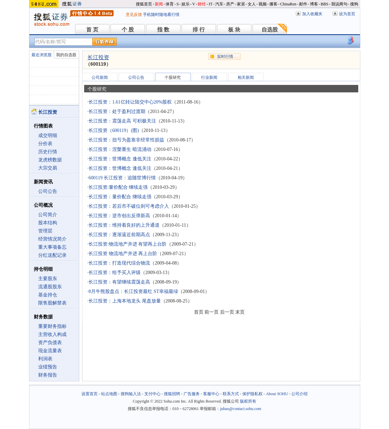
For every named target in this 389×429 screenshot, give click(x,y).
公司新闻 (100, 77)
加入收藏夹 (312, 14)
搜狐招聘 (172, 393)
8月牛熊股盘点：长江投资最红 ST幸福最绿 (133, 291)
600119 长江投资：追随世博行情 (122, 177)
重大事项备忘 (52, 247)
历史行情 (47, 151)
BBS (325, 4)
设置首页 (89, 393)
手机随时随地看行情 (161, 14)
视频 (263, 4)
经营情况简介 (52, 239)
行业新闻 (209, 77)
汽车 (219, 4)
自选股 (270, 29)
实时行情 (225, 56)
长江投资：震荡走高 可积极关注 (122, 120)
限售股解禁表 (52, 303)
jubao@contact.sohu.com (240, 408)
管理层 (45, 230)
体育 (170, 4)
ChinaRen (288, 4)
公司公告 (47, 191)
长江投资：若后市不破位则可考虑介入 (129, 206)
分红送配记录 (52, 255)
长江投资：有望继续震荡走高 (119, 282)
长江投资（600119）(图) (114, 130)
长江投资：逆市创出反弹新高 (119, 215)
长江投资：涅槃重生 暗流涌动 (120, 149)
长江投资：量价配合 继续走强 (120, 196)
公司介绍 (299, 393)
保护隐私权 (252, 393)
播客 (273, 4)
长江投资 (98, 57)
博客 (314, 4)
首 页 (92, 29)
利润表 (45, 358)
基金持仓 (47, 294)
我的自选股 (66, 54)
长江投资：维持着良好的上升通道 (124, 225)
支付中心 (152, 393)
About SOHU (277, 393)
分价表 (45, 143)
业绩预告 (47, 366)
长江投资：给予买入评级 (115, 272)
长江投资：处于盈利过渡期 (117, 111)
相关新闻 (246, 77)
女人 (252, 4)
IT (210, 4)
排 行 (199, 29)
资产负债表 (50, 342)
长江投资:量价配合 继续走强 (118, 187)
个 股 (128, 29)
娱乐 (185, 4)
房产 (230, 4)
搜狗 (354, 4)
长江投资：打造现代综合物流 (119, 263)
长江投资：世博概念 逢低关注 (120, 158)
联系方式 (231, 393)
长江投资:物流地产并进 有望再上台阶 (128, 244)
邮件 (303, 4)
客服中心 (211, 393)
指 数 (163, 29)
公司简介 (47, 214)
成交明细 (47, 135)
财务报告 (47, 375)
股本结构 (47, 222)
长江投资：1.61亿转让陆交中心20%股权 (130, 102)
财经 (202, 4)
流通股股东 (50, 286)
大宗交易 (47, 168)
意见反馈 (134, 14)
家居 (241, 4)
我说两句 (339, 4)
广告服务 (192, 393)
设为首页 (347, 14)
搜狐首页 (144, 4)
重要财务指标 (52, 326)
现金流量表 (50, 350)
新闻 (159, 4)
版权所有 (248, 401)
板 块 (234, 29)
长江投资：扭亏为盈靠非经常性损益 (126, 139)
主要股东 (47, 278)
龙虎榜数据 (50, 159)
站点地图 (109, 393)
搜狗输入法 (131, 393)
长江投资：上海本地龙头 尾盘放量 (125, 300)
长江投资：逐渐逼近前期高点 (119, 234)
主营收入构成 (52, 334)
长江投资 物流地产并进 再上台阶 (123, 253)
